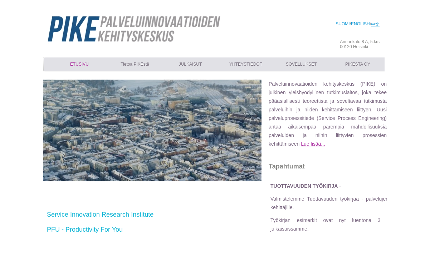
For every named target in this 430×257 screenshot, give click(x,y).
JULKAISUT (190, 64)
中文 (375, 24)
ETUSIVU (79, 64)
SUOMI (343, 23)
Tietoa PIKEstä (135, 64)
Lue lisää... (313, 144)
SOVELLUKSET (301, 64)
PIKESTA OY (357, 64)
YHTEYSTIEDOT (245, 64)
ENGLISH (360, 23)
